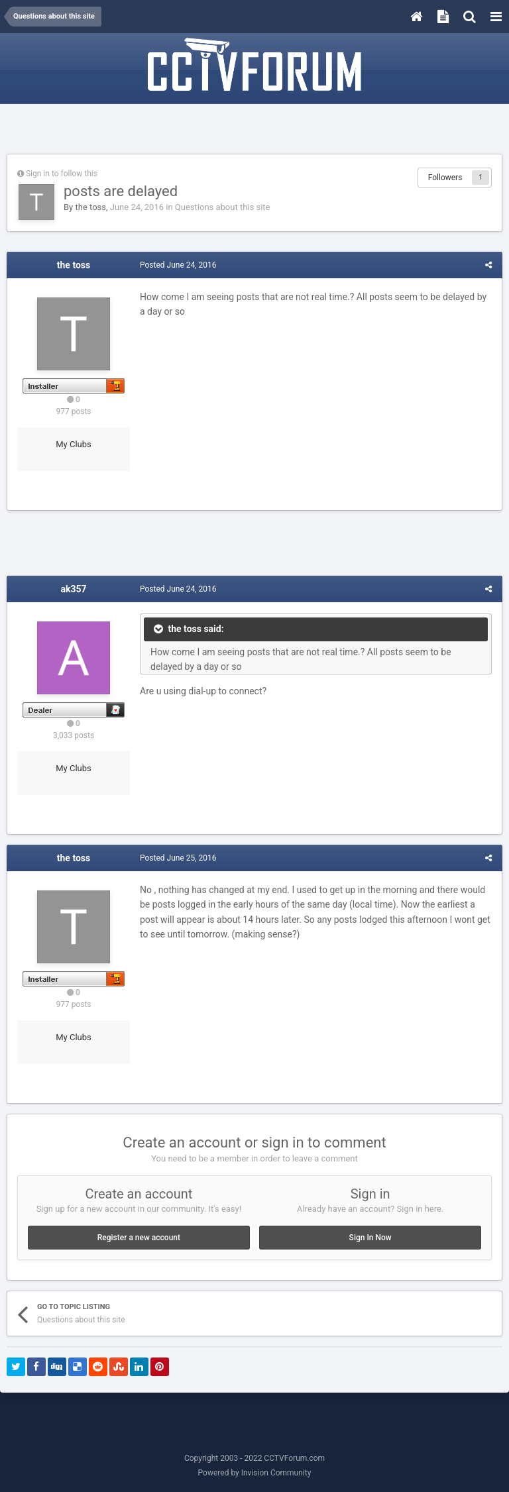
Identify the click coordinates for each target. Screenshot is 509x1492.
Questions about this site (222, 207)
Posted (178, 265)
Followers (445, 177)
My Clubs (73, 444)
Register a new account (138, 1237)
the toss (90, 207)
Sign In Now (370, 1237)
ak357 (73, 589)
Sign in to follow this (61, 173)
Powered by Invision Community (254, 1472)
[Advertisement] (254, 130)
